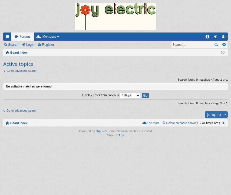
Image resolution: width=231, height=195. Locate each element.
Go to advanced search (21, 70)
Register (48, 45)
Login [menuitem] (217, 38)
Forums (25, 36)
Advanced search (223, 44)
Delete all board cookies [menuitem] (182, 123)
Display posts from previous (111, 95)
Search (13, 45)
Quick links (8, 38)
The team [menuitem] (153, 123)
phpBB (99, 131)
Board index (19, 123)
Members (49, 36)
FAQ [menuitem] (209, 38)
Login (30, 45)
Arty (121, 135)
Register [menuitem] (225, 38)
